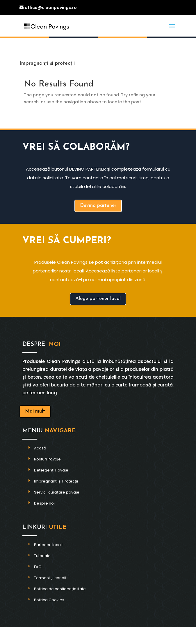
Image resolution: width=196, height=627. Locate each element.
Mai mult (35, 411)
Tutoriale (42, 556)
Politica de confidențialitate (60, 589)
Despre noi (44, 503)
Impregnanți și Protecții (56, 481)
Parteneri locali (48, 545)
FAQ (38, 567)
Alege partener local (98, 298)
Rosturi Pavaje (47, 459)
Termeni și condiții (51, 578)
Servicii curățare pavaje (56, 492)
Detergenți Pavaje (51, 470)
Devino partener (98, 205)
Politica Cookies (49, 600)
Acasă (40, 448)
